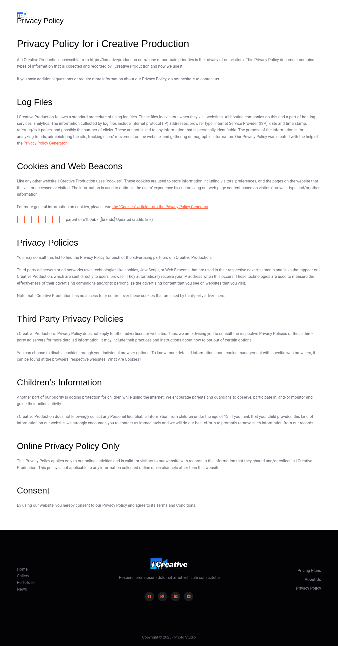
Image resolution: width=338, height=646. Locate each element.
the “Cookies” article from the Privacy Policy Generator (160, 206)
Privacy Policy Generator (45, 143)
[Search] (264, 15)
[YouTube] (189, 596)
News (214, 14)
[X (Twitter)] (162, 596)
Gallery (152, 14)
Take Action (306, 14)
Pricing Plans (309, 570)
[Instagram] (175, 596)
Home (124, 14)
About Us (313, 579)
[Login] (278, 15)
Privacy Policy (308, 588)
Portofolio (183, 14)
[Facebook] (149, 596)
